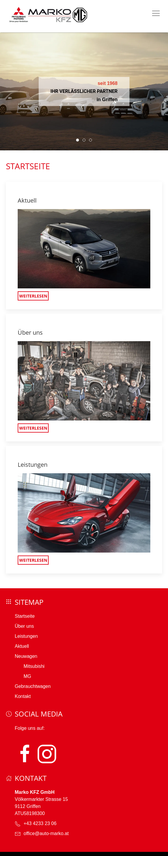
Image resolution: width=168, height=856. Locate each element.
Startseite (25, 616)
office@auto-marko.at (46, 833)
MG (27, 676)
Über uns (24, 626)
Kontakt (23, 696)
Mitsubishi (34, 666)
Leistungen (26, 636)
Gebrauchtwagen (33, 686)
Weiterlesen (33, 296)
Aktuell (22, 646)
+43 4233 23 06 (40, 823)
